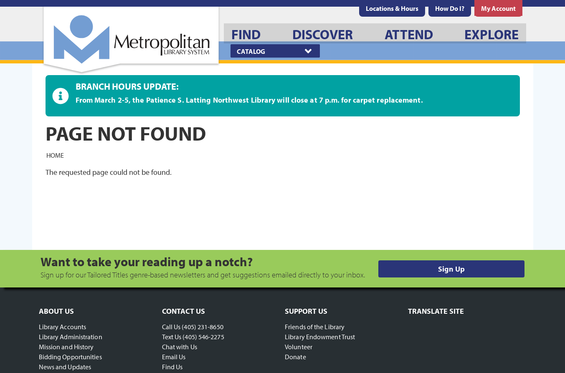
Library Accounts (62, 327)
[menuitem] (392, 8)
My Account (498, 8)
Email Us (174, 357)
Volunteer (298, 347)
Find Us (172, 367)
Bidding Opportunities (70, 357)
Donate (295, 357)
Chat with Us (179, 347)
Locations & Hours (392, 8)
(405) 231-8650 (202, 327)
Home (55, 155)
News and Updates (65, 367)
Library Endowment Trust (320, 337)
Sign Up (451, 269)
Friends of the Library (315, 327)
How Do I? (449, 8)
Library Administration (70, 337)
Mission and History (66, 347)
